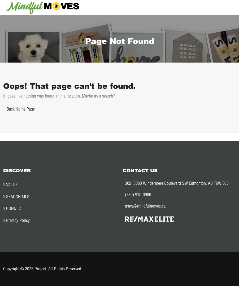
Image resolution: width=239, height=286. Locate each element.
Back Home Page (21, 109)
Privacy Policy (18, 220)
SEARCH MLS (17, 196)
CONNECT (14, 208)
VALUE (12, 184)
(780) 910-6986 (138, 194)
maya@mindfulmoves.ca (145, 206)
